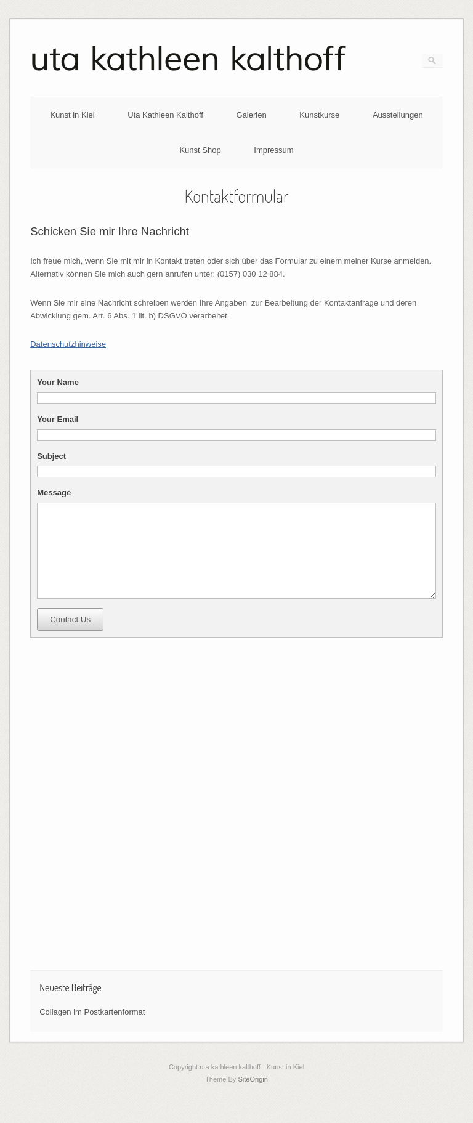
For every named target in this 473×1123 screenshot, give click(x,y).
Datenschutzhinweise (68, 344)
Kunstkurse (319, 115)
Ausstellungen (398, 115)
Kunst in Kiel (72, 115)
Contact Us (70, 638)
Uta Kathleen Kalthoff (165, 115)
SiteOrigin (253, 1097)
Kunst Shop (199, 150)
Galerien (251, 115)
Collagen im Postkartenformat (92, 1030)
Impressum (273, 150)
